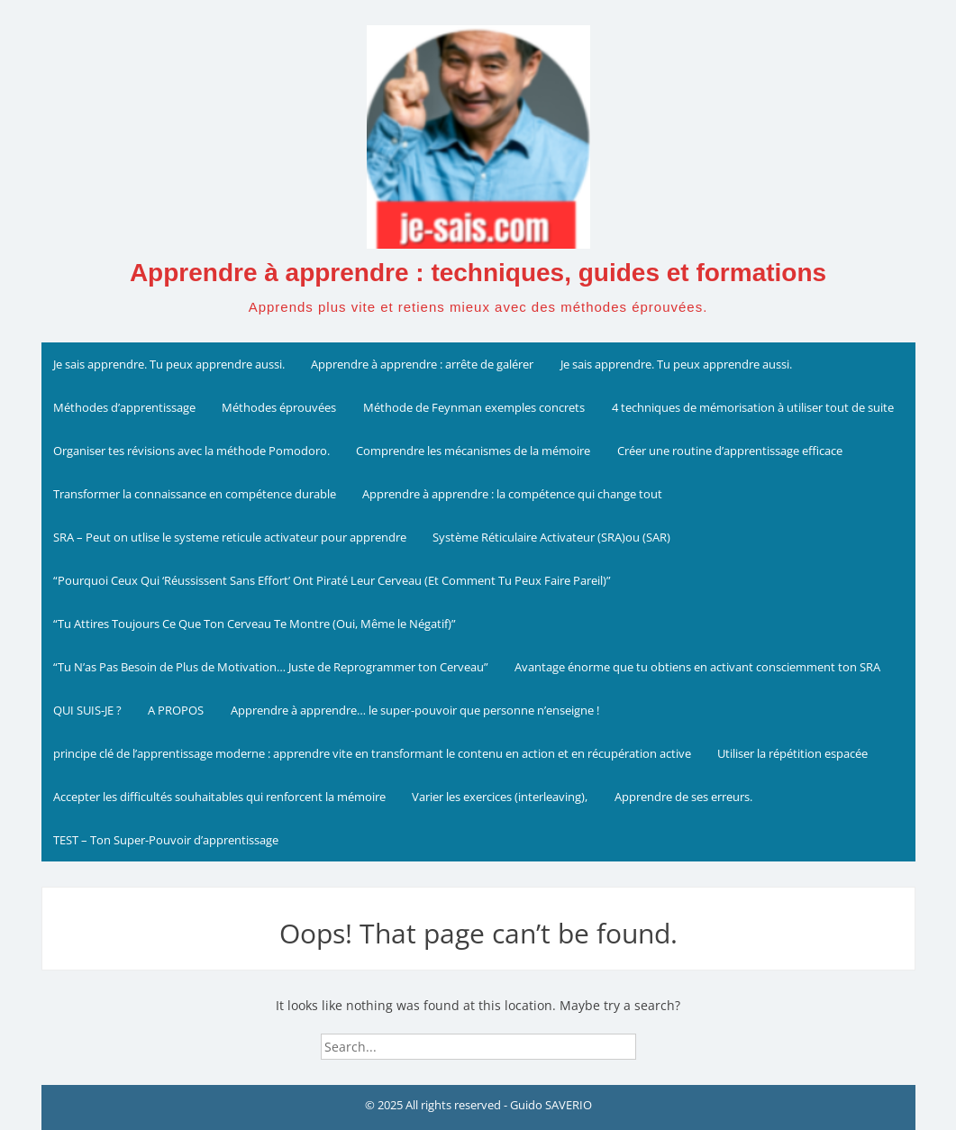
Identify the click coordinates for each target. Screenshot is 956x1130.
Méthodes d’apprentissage (124, 407)
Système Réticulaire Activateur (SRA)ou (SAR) (551, 537)
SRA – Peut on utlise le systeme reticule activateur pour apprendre (229, 537)
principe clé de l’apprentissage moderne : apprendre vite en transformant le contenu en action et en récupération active (372, 753)
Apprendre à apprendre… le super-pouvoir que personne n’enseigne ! (415, 710)
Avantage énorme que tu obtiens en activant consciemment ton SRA (697, 667)
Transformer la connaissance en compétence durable (194, 494)
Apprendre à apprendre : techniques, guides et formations (478, 273)
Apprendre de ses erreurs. (683, 796)
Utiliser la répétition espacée (792, 753)
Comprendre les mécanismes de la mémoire (473, 450)
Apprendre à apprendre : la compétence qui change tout (512, 494)
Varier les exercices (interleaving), (499, 796)
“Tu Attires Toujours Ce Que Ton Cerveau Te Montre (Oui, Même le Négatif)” (254, 623)
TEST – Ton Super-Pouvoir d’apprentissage (165, 840)
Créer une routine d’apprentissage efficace (729, 450)
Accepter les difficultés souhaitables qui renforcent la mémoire (219, 796)
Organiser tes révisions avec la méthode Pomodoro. (191, 450)
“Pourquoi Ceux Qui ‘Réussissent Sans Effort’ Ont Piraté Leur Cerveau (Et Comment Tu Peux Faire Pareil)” (332, 580)
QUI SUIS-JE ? (87, 710)
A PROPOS (176, 710)
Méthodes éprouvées (279, 407)
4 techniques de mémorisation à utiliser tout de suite (753, 407)
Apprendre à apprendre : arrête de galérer (422, 364)
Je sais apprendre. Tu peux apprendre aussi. (169, 364)
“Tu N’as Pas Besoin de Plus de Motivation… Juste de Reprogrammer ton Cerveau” (270, 667)
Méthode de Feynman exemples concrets (474, 407)
